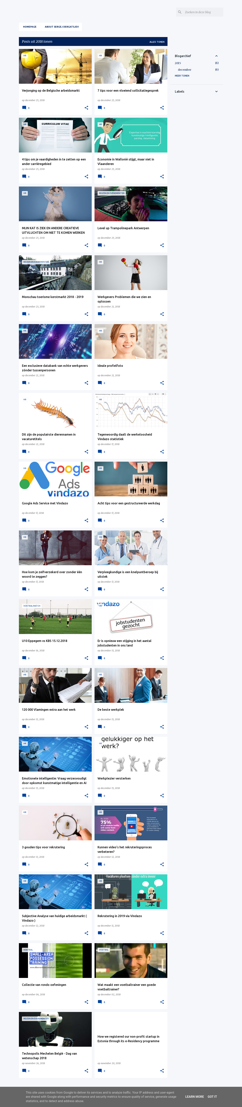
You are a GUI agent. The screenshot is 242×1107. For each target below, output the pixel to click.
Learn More (194, 1096)
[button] (86, 107)
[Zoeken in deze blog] (203, 12)
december (184, 69)
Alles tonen (157, 42)
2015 (178, 63)
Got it (212, 1096)
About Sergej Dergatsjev (61, 27)
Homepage (28, 27)
